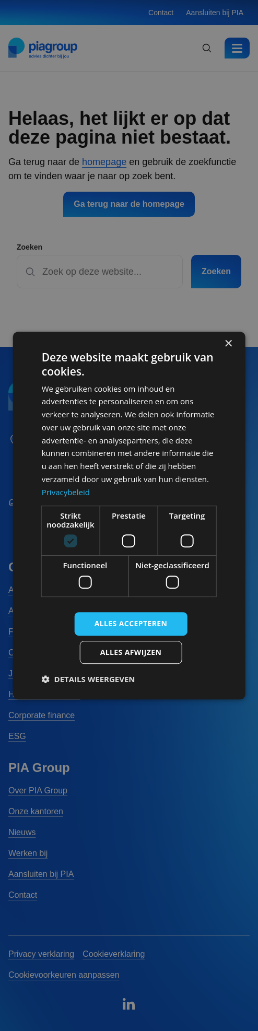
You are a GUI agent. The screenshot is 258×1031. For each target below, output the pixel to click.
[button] (88, 679)
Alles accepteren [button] (131, 623)
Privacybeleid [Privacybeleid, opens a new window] (66, 492)
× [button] (228, 344)
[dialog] (129, 515)
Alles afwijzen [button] (131, 652)
